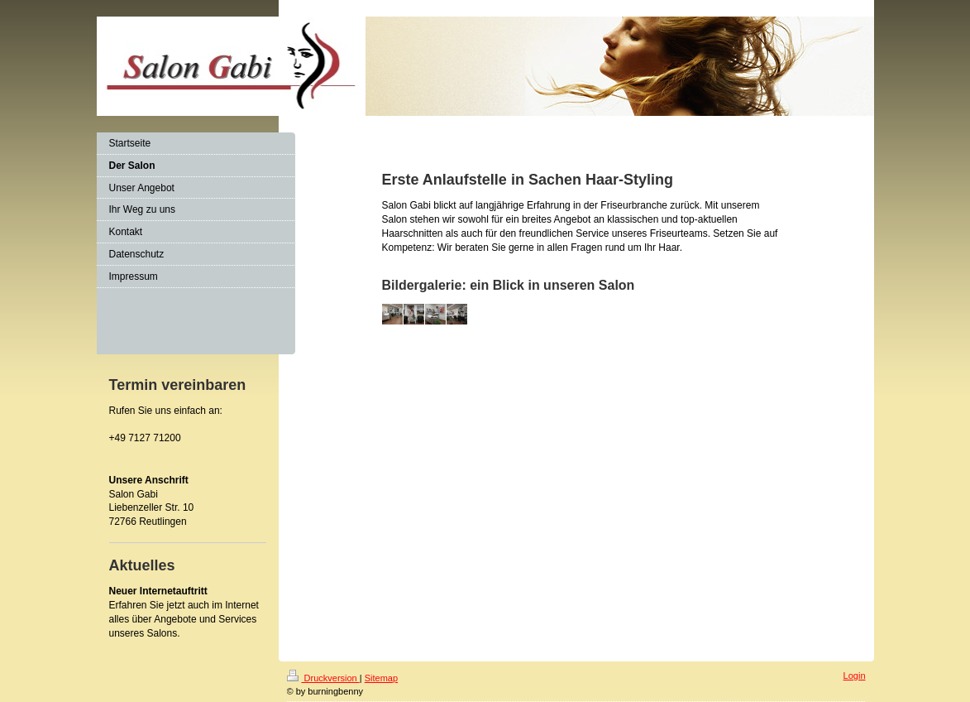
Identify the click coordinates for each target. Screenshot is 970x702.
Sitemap (381, 678)
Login (854, 675)
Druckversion (323, 678)
